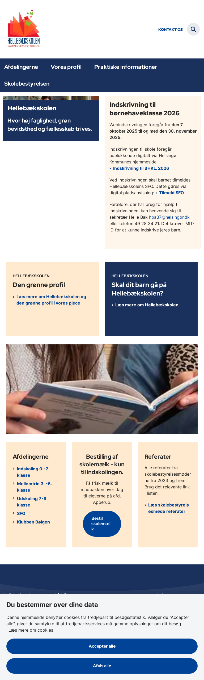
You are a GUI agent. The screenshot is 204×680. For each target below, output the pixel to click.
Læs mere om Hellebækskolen (146, 304)
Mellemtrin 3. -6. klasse (34, 487)
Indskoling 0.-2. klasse (33, 472)
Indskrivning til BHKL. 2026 (141, 168)
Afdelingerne (21, 66)
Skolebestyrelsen (26, 83)
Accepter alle (102, 646)
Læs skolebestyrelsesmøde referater (168, 508)
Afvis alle (102, 666)
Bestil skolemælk (100, 524)
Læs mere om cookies (30, 630)
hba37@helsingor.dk (169, 217)
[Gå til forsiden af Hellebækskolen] (21, 29)
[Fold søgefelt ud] (193, 29)
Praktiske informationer (125, 66)
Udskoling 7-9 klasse (31, 502)
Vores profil (66, 66)
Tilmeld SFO (171, 192)
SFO (21, 513)
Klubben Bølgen (33, 522)
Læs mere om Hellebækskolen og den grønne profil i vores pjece (51, 300)
